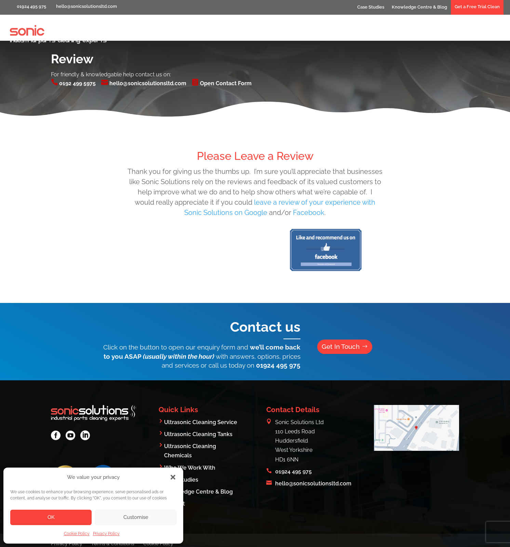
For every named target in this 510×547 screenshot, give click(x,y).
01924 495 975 (278, 339)
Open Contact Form (222, 57)
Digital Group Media (433, 537)
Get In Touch (342, 321)
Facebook (308, 186)
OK (51, 517)
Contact (489, 33)
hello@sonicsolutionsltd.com (143, 57)
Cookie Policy (77, 533)
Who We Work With (401, 33)
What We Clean (340, 33)
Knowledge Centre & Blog (419, 7)
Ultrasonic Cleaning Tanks (198, 408)
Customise (135, 517)
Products (453, 33)
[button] (173, 477)
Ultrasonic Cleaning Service (200, 396)
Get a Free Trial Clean (477, 6)
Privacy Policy (106, 533)
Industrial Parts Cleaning (273, 33)
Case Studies (370, 7)
